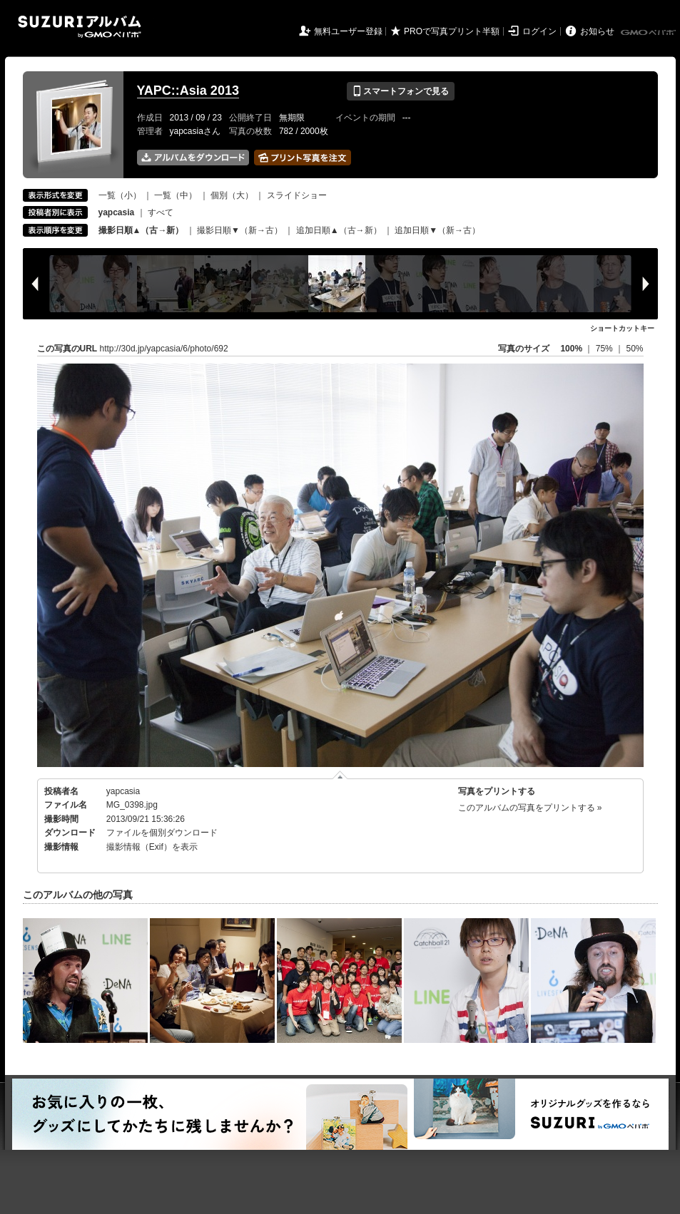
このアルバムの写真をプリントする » (530, 808)
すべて (160, 212)
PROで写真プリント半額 (451, 31)
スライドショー (297, 195)
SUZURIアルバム (79, 26)
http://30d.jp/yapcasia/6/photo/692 (164, 349)
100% (571, 349)
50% (634, 349)
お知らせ (597, 31)
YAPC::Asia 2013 (188, 90)
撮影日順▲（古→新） (141, 230)
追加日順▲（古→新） (339, 230)
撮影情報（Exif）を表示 (152, 847)
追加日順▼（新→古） (437, 230)
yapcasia (123, 791)
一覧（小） (119, 195)
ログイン (539, 31)
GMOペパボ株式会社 (649, 33)
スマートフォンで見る (400, 91)
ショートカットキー (622, 328)
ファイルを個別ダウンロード (162, 833)
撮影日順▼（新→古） (240, 230)
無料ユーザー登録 (348, 31)
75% (605, 349)
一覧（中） (175, 195)
